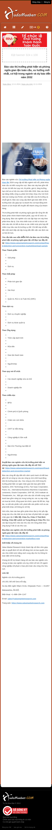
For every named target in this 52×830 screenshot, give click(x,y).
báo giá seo (18, 827)
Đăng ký (47, 2)
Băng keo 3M (6, 827)
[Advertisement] (26, 114)
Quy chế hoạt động (10, 817)
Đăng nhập (36, 2)
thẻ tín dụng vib (30, 827)
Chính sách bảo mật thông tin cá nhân (17, 820)
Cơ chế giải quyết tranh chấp (13, 822)
